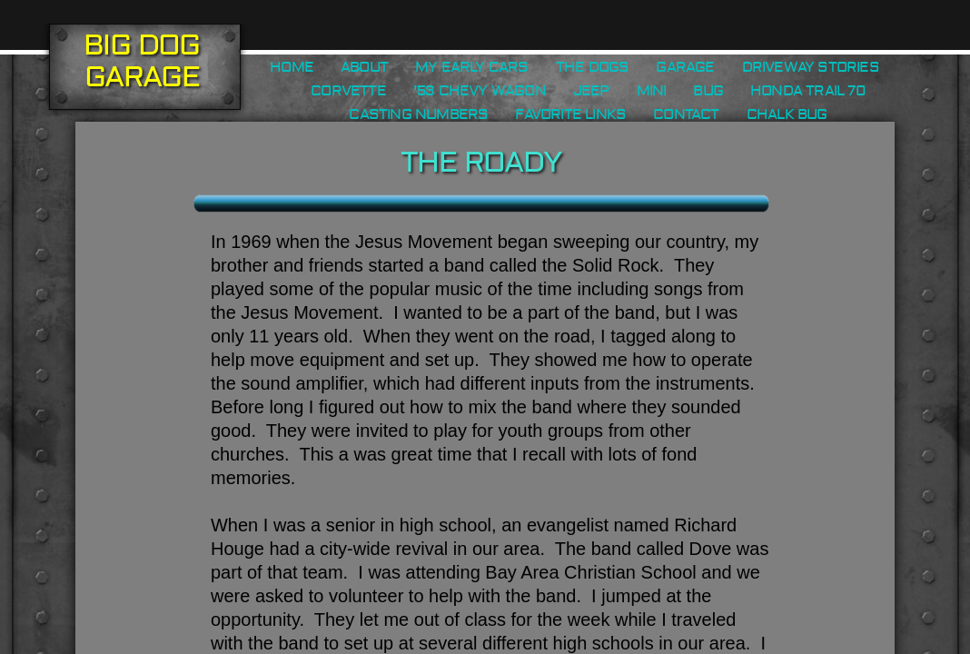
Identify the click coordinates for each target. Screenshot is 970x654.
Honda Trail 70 (808, 91)
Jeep (591, 91)
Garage (685, 67)
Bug (708, 91)
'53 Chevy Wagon (479, 91)
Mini (652, 91)
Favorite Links (570, 114)
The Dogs (592, 67)
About (364, 67)
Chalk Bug (787, 114)
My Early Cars (472, 67)
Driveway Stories (810, 67)
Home (291, 67)
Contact (685, 114)
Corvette (348, 91)
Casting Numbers (418, 114)
